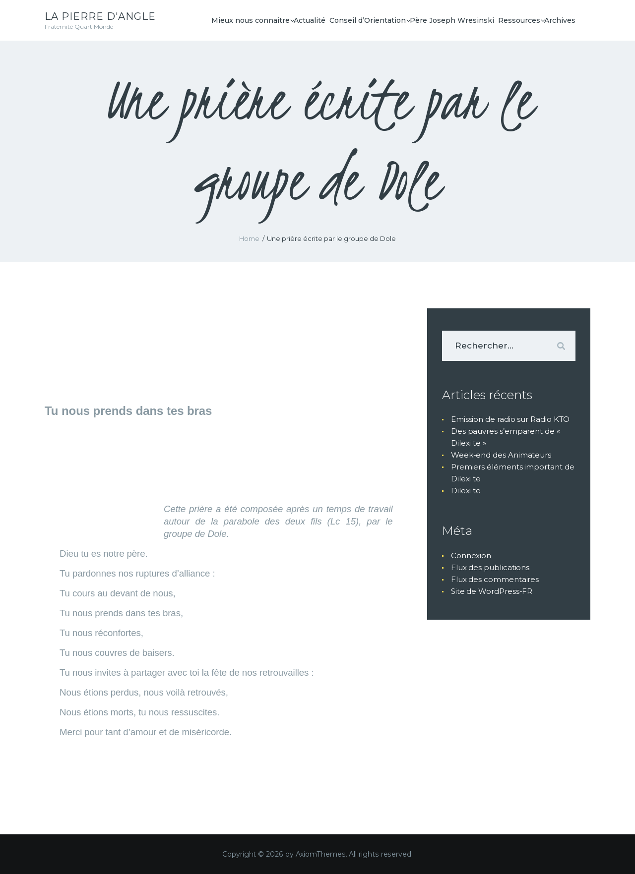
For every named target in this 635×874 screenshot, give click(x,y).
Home (249, 238)
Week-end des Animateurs (501, 455)
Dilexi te (466, 490)
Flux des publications (490, 567)
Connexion (471, 555)
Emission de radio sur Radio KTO (510, 419)
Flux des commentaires (495, 579)
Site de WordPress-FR (491, 591)
